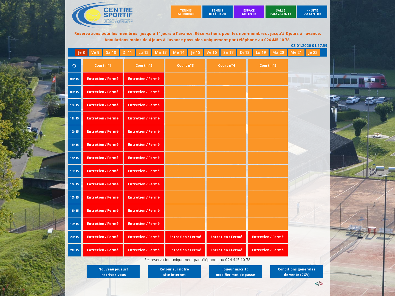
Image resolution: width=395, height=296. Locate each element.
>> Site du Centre (312, 12)
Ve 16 (212, 52)
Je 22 (312, 52)
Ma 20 (278, 52)
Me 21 (296, 52)
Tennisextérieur (185, 12)
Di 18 (244, 52)
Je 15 (195, 52)
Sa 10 (111, 52)
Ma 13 (161, 52)
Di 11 (127, 52)
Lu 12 (143, 52)
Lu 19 (261, 52)
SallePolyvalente (280, 12)
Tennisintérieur (217, 12)
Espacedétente (249, 12)
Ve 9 (95, 52)
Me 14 (178, 52)
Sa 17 (228, 52)
